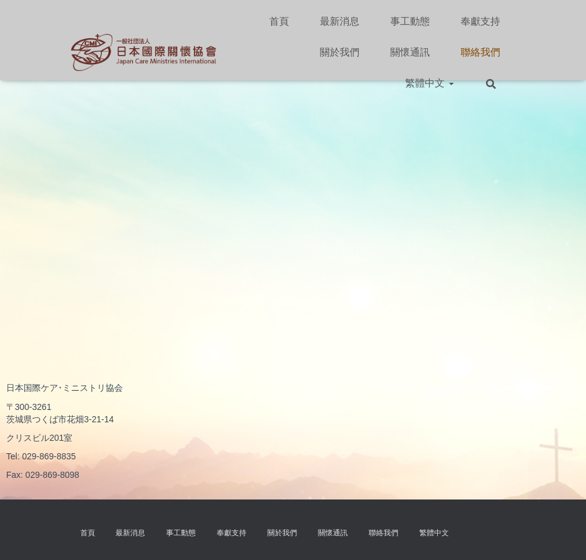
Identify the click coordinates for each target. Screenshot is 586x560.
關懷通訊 (410, 52)
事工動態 (410, 21)
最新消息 (339, 21)
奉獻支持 (480, 21)
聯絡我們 (480, 52)
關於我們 (339, 52)
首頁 (279, 21)
